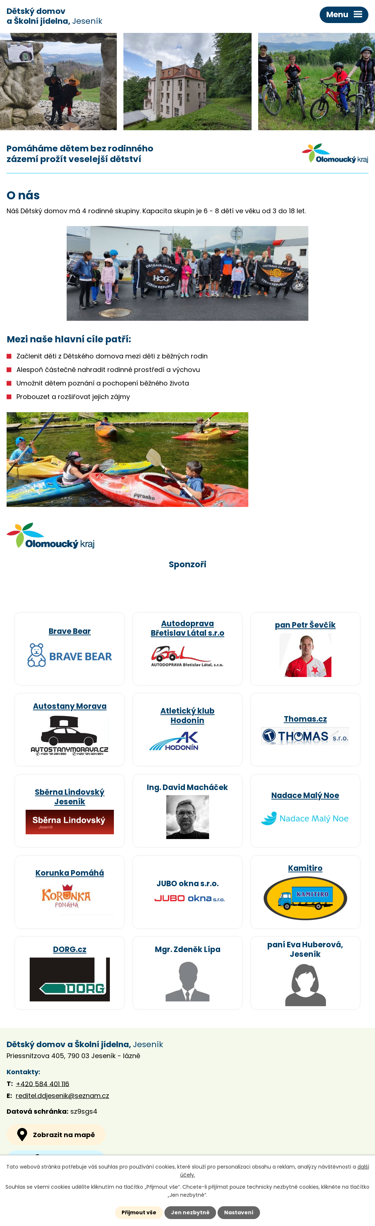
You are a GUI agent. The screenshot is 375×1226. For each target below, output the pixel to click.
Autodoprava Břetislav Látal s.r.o (187, 628)
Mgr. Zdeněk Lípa (187, 949)
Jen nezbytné (190, 1212)
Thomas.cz (305, 719)
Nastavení (238, 1212)
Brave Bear (70, 631)
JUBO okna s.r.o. (187, 883)
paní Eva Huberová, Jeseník (305, 949)
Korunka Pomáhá (70, 873)
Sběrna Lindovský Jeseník (69, 797)
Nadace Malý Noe (305, 795)
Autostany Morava (70, 706)
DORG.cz (69, 949)
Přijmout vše (139, 1212)
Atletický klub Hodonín (187, 716)
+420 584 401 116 (42, 1083)
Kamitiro (305, 868)
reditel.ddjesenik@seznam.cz (62, 1095)
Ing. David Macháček (187, 787)
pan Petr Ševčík (305, 625)
